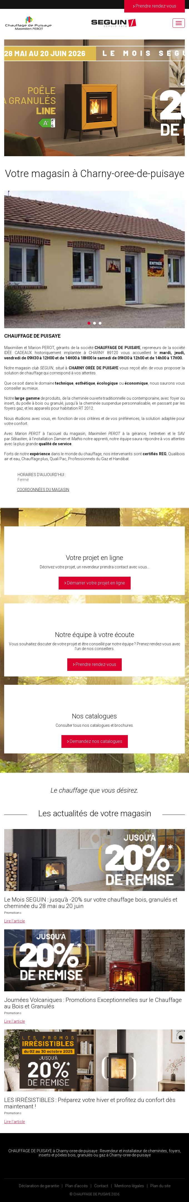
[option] (94, 97)
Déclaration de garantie (39, 1186)
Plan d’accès (76, 1186)
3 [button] (100, 323)
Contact (101, 1186)
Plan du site (160, 1186)
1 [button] (89, 323)
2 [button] (94, 323)
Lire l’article (14, 921)
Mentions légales (129, 1186)
